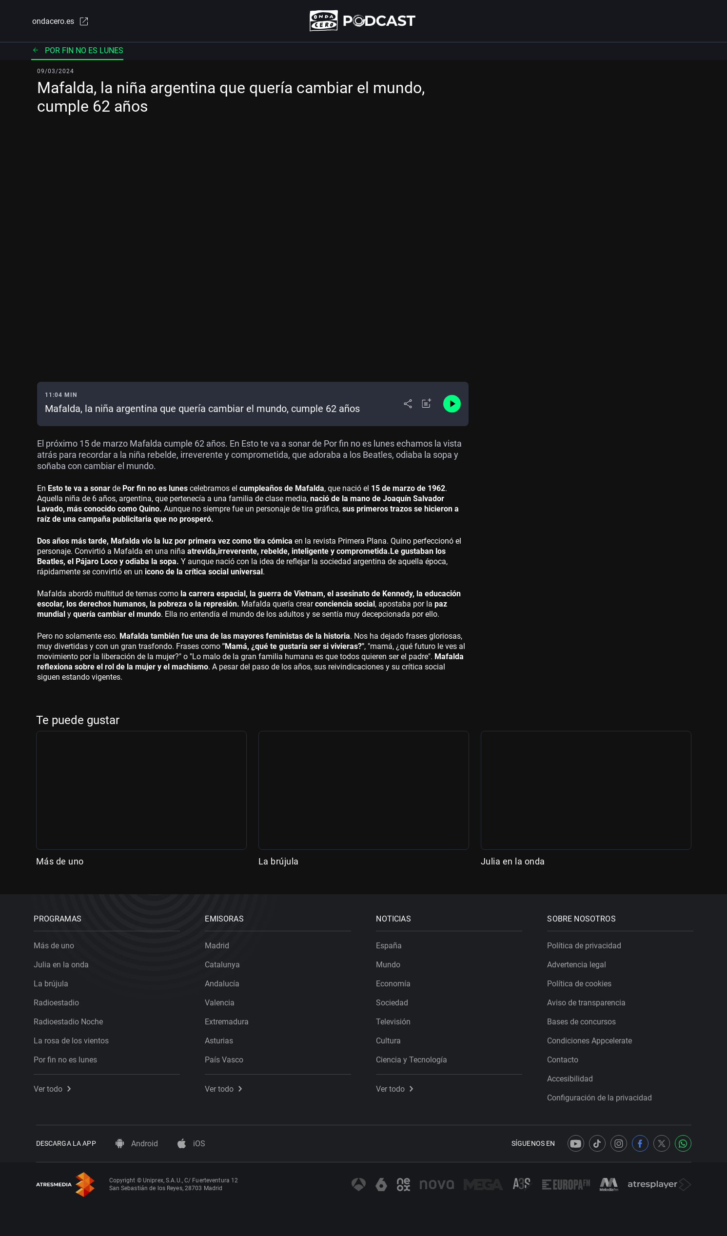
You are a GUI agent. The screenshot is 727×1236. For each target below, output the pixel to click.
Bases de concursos (584, 1019)
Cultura (390, 1038)
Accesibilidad (572, 1076)
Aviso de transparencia (589, 1000)
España (391, 943)
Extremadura (229, 1019)
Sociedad (394, 1000)
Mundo (390, 962)
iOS (191, 1143)
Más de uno (60, 862)
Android (137, 1143)
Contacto (565, 1057)
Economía (395, 981)
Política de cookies (582, 981)
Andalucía (224, 981)
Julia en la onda (513, 862)
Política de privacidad (587, 943)
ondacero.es (59, 21)
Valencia (222, 1000)
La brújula (278, 862)
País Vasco (226, 1057)
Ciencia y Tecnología (414, 1057)
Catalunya (224, 962)
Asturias (221, 1038)
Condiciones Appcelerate (592, 1038)
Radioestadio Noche (70, 1019)
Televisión (395, 1019)
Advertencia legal (579, 962)
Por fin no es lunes (77, 51)
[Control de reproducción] (452, 404)
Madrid (219, 943)
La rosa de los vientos (73, 1038)
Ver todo (54, 1087)
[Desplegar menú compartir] (408, 404)
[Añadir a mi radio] (426, 404)
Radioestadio (58, 1000)
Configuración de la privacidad (602, 1095)
